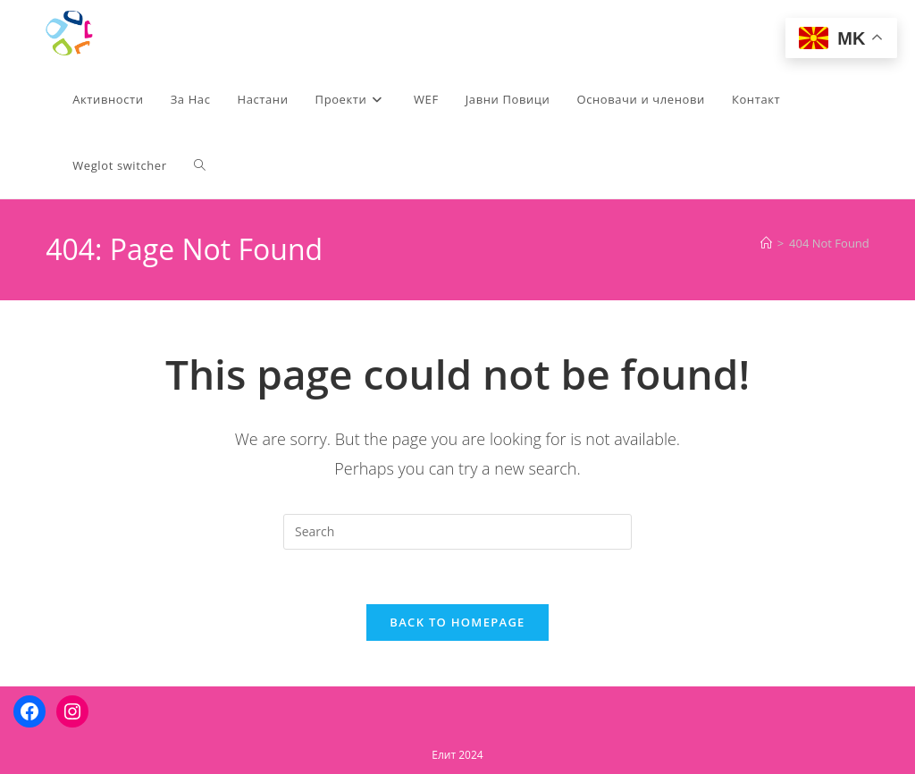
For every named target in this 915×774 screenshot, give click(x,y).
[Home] (766, 243)
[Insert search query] (457, 532)
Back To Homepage (457, 622)
